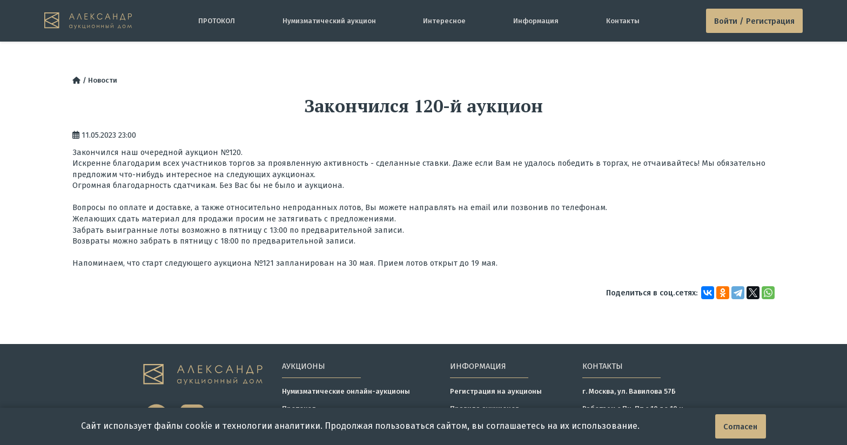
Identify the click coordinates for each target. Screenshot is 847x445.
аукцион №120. (214, 152)
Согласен (740, 426)
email (480, 207)
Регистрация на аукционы (496, 391)
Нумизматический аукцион (329, 21)
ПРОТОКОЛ (216, 21)
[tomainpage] (88, 20)
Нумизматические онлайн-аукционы (346, 391)
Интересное (444, 21)
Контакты (623, 21)
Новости (102, 80)
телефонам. (584, 207)
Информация (536, 21)
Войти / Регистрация (754, 21)
